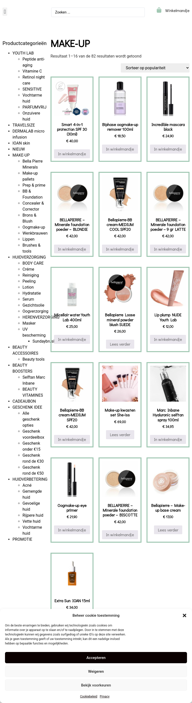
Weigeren (96, 671)
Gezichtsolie (33, 305)
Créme (28, 269)
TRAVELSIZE (23, 125)
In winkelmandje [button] (72, 153)
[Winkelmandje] (159, 10)
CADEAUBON (24, 401)
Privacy (105, 696)
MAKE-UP (21, 155)
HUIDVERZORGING (29, 257)
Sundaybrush (44, 341)
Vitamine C (32, 71)
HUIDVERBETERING (30, 479)
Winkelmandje (177, 10)
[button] (184, 615)
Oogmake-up (33, 227)
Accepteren (96, 657)
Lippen (28, 239)
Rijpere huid (32, 515)
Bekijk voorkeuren (96, 685)
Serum (28, 299)
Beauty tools (33, 359)
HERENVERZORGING (41, 317)
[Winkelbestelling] (155, 68)
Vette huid (31, 521)
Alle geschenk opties (31, 419)
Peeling (29, 281)
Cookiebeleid (88, 696)
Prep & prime (34, 185)
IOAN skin (21, 143)
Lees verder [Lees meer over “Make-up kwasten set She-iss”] (120, 434)
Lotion (28, 287)
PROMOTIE (22, 539)
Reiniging (30, 275)
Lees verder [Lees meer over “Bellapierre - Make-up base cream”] (168, 529)
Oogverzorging (35, 311)
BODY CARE (33, 263)
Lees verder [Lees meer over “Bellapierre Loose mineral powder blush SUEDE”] (120, 344)
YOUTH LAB (23, 53)
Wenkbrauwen (35, 233)
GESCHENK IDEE (27, 407)
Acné (27, 485)
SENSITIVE (32, 89)
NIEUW (18, 149)
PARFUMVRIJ (34, 107)
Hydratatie (31, 293)
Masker (29, 323)
